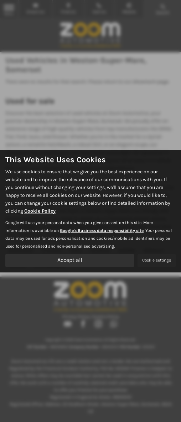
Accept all (69, 260)
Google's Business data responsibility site (102, 230)
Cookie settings (156, 260)
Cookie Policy (40, 211)
